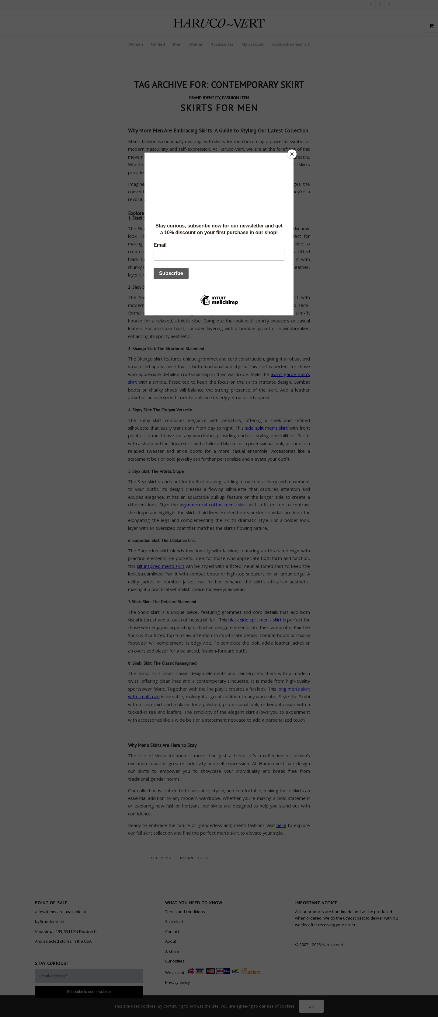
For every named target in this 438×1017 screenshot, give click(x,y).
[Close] (292, 154)
